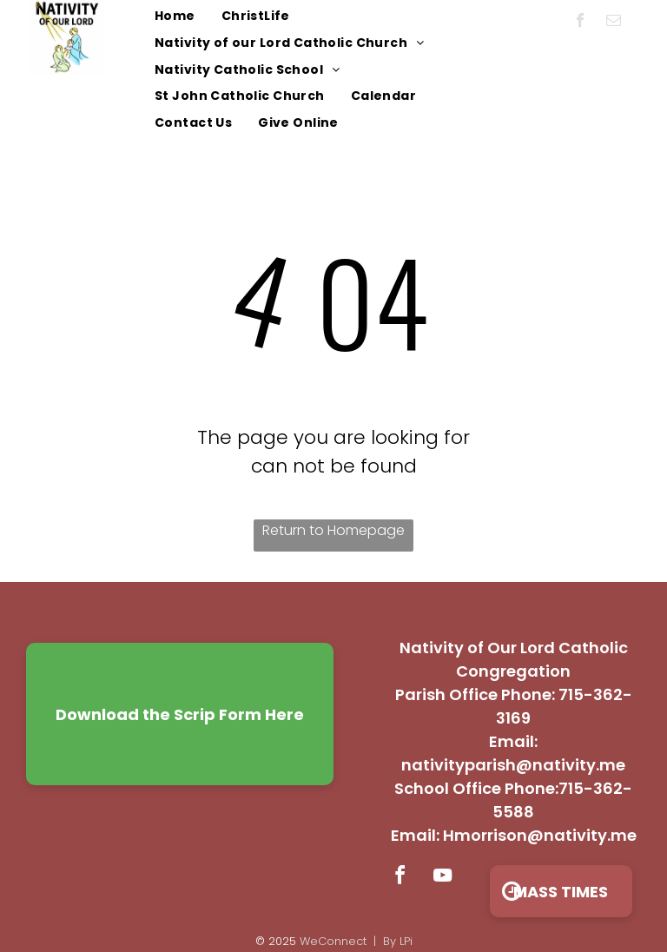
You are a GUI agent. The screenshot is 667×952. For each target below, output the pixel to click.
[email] (613, 23)
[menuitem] (175, 16)
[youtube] (442, 878)
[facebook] (580, 23)
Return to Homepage (333, 530)
